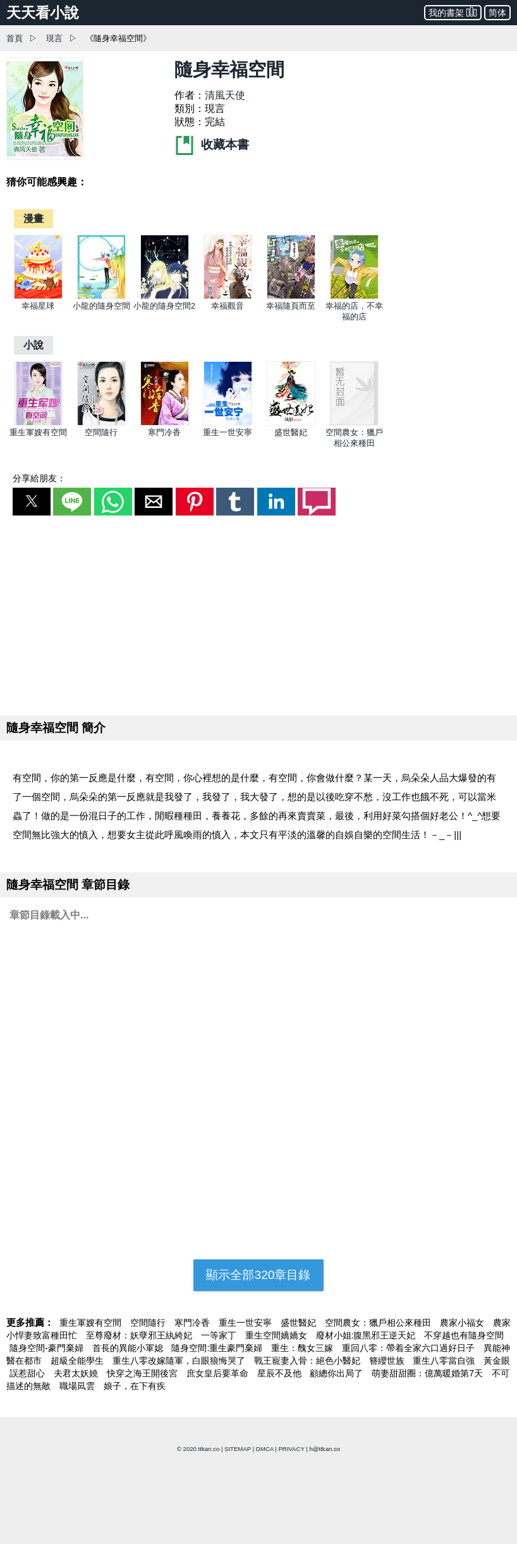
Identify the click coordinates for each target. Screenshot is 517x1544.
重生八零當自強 (445, 1361)
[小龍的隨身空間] (101, 296)
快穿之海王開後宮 (143, 1373)
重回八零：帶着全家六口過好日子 (409, 1348)
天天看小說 (42, 12)
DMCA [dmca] (265, 1448)
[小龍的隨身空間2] (164, 296)
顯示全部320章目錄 (258, 1275)
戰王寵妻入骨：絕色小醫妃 (308, 1361)
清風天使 (225, 95)
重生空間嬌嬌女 (277, 1335)
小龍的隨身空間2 (164, 306)
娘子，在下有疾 (135, 1386)
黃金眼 (497, 1361)
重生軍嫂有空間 (38, 432)
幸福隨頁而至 (290, 306)
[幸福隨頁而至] (291, 296)
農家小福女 (463, 1323)
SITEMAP (237, 1448)
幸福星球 (37, 306)
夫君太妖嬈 (77, 1373)
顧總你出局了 (337, 1373)
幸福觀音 (227, 306)
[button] (32, 502)
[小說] (33, 345)
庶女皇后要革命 (218, 1373)
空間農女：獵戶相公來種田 (379, 1323)
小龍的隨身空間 (101, 306)
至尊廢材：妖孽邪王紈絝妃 (140, 1335)
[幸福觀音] (228, 296)
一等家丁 (220, 1335)
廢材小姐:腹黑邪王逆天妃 (367, 1335)
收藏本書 (211, 144)
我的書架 (453, 12)
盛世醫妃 (290, 432)
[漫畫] (33, 218)
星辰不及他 (280, 1373)
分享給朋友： (39, 478)
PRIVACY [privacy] (291, 1448)
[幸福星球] (38, 296)
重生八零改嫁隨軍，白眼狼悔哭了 (180, 1361)
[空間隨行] (101, 423)
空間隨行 (101, 432)
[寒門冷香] (164, 423)
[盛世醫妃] (291, 423)
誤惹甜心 (28, 1373)
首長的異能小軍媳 (129, 1348)
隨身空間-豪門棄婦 (47, 1348)
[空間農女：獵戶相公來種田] (354, 423)
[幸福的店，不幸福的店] (354, 296)
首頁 (14, 38)
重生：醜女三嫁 (303, 1348)
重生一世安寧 (227, 432)
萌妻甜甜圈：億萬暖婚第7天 (428, 1373)
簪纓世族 (388, 1361)
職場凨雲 (78, 1386)
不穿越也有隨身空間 (464, 1335)
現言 (54, 38)
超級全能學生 (78, 1361)
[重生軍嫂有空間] (38, 423)
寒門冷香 (164, 432)
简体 (497, 13)
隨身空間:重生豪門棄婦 (218, 1348)
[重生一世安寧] (228, 423)
